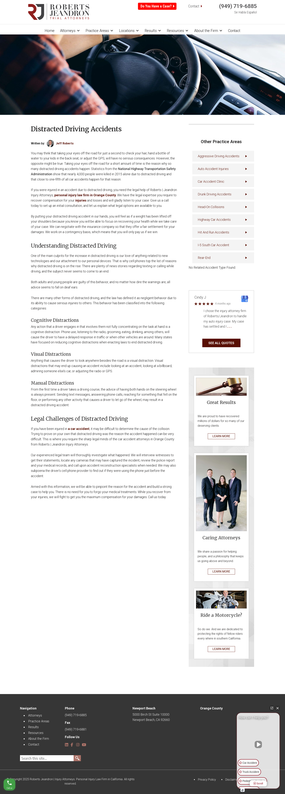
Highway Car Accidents (214, 219)
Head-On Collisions (211, 207)
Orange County (211, 708)
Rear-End (204, 258)
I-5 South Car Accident (213, 245)
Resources (178, 30)
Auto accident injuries (213, 169)
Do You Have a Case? (156, 6)
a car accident (78, 429)
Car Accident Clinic (211, 181)
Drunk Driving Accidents (214, 194)
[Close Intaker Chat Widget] (277, 708)
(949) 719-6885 (238, 6)
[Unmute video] (258, 744)
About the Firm (208, 30)
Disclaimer (232, 779)
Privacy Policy (207, 779)
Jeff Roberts (65, 143)
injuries (80, 200)
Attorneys (70, 30)
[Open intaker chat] (242, 790)
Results (153, 30)
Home (50, 30)
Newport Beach (144, 708)
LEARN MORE (221, 436)
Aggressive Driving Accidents (218, 156)
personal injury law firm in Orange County (85, 195)
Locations (129, 30)
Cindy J (200, 297)
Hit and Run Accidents (213, 232)
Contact (193, 6)
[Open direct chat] (271, 708)
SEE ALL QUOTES (221, 343)
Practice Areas (100, 30)
